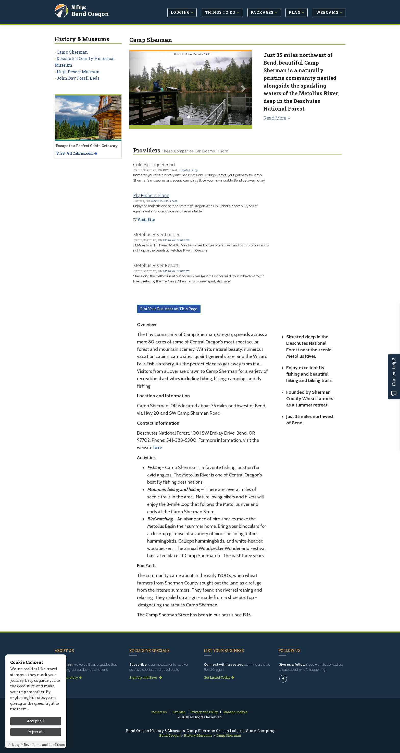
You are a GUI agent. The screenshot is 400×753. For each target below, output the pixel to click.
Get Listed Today (219, 677)
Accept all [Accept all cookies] (36, 721)
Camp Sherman (72, 52)
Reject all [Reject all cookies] (35, 732)
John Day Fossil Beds (78, 78)
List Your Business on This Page (168, 308)
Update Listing (188, 170)
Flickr (207, 54)
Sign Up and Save (145, 677)
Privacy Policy (18, 745)
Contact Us (159, 712)
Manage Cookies (235, 712)
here (157, 447)
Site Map (179, 712)
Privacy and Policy (204, 712)
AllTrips (78, 7)
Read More (277, 118)
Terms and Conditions (48, 745)
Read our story (68, 677)
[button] (138, 88)
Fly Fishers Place (151, 195)
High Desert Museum (78, 71)
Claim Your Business (164, 200)
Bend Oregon (90, 14)
